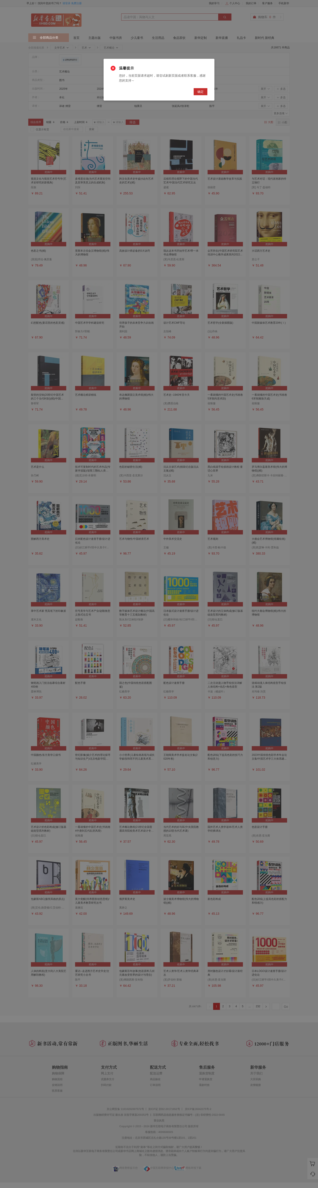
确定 (200, 91)
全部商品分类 (45, 38)
